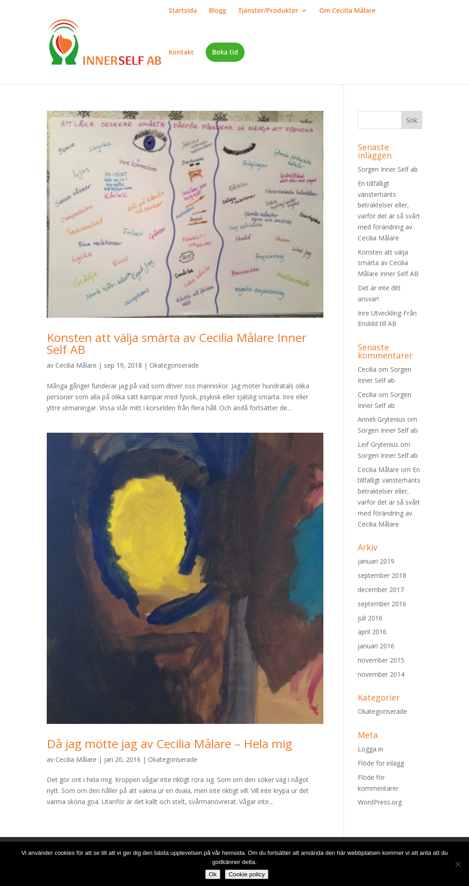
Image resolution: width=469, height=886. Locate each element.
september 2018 (382, 575)
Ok (213, 874)
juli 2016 (370, 618)
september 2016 (382, 603)
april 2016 (372, 631)
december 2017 (381, 589)
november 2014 (381, 674)
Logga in (370, 749)
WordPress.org (380, 802)
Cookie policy (247, 874)
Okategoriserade (174, 365)
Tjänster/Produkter (268, 11)
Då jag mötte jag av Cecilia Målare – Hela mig (169, 743)
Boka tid (225, 52)
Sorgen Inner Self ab (388, 169)
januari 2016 (376, 645)
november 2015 (381, 660)
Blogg (217, 11)
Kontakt (181, 52)
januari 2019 (376, 561)
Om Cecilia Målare (347, 11)
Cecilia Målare (76, 365)
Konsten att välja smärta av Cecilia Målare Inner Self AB (176, 343)
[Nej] (457, 864)
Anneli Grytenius (381, 419)
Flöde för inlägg (381, 763)
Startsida (183, 11)
